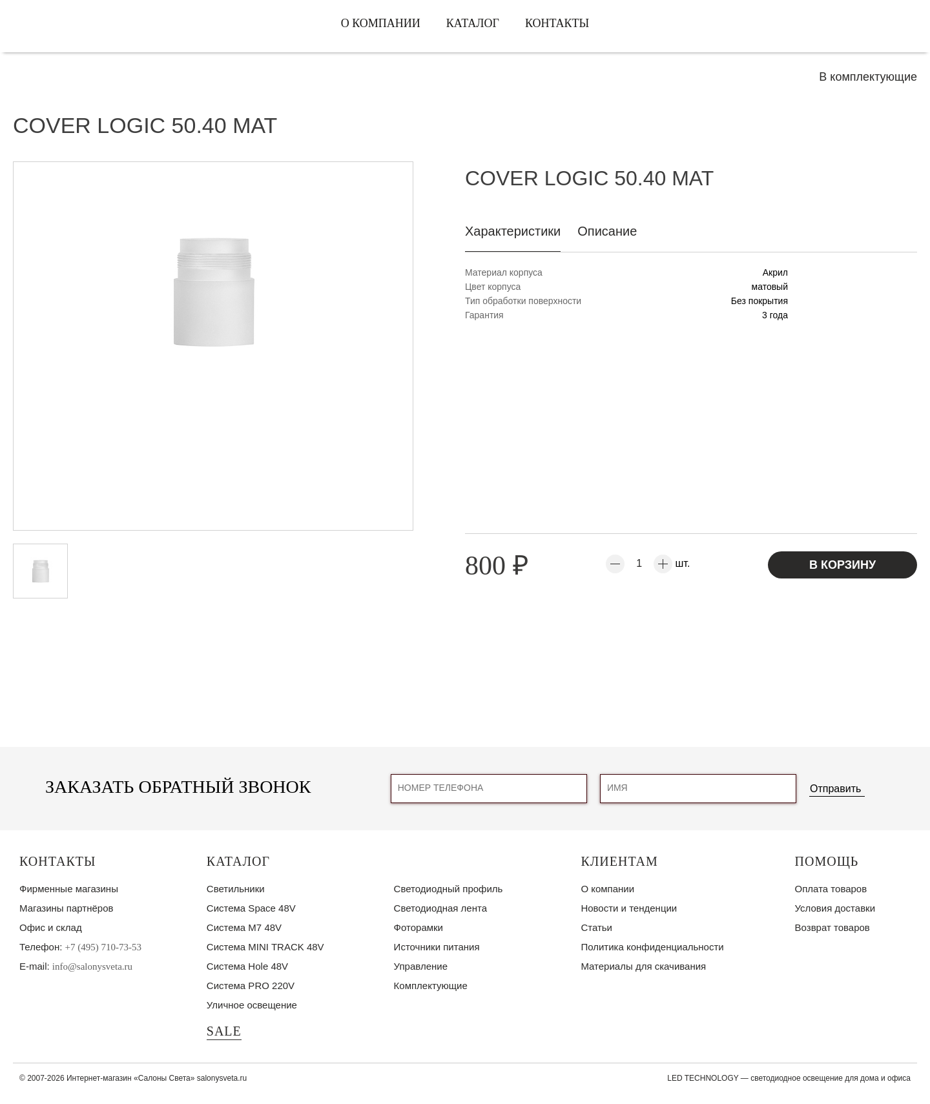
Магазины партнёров (66, 908)
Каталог (472, 23)
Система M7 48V (244, 927)
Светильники (236, 888)
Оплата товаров (831, 888)
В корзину (842, 564)
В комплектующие (868, 76)
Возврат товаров (832, 927)
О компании (380, 23)
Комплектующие (431, 985)
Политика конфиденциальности (652, 946)
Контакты (557, 23)
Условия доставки (835, 908)
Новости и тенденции (629, 908)
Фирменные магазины (68, 888)
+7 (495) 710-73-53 (103, 947)
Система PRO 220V (250, 985)
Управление (421, 966)
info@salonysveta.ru (92, 966)
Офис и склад (50, 927)
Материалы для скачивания (643, 966)
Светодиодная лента (440, 908)
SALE (224, 1031)
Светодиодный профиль (448, 888)
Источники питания (437, 946)
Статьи (596, 927)
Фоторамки (418, 927)
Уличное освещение (252, 1004)
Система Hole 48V (247, 966)
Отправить (835, 788)
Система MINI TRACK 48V (265, 946)
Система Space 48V (251, 908)
